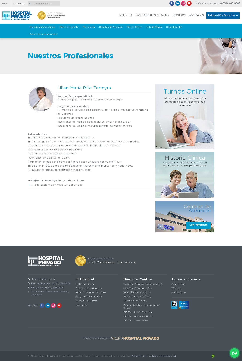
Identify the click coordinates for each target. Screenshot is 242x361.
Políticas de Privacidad (162, 356)
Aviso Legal (139, 356)
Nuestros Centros (138, 279)
